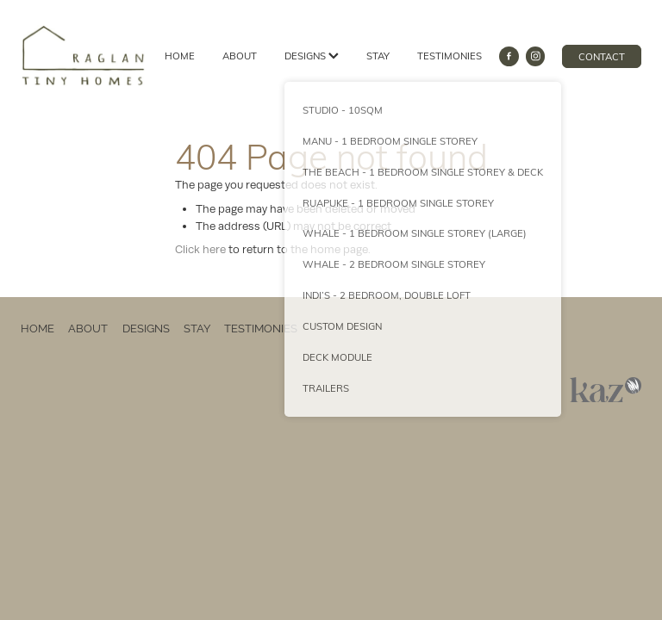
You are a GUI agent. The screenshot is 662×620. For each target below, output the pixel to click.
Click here (200, 249)
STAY (378, 55)
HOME (180, 55)
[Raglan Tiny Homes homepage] (83, 56)
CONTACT (601, 56)
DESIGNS (311, 55)
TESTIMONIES (449, 55)
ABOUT (239, 55)
